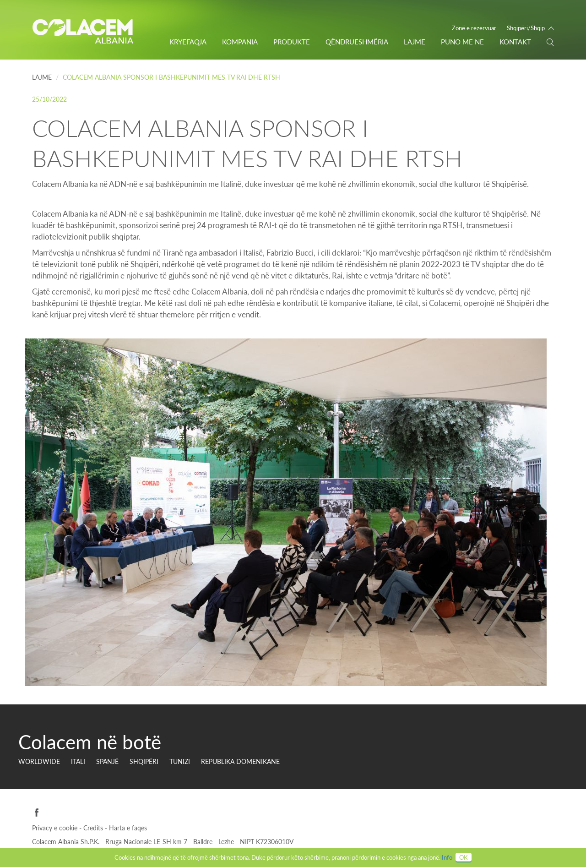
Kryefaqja (187, 42)
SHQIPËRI (144, 761)
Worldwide (39, 761)
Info (447, 857)
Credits (94, 828)
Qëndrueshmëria (357, 42)
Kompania (240, 42)
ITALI (78, 761)
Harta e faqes (128, 828)
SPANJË (107, 761)
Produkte (291, 42)
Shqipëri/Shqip (526, 28)
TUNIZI (179, 761)
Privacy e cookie (55, 828)
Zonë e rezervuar (474, 28)
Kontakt (515, 42)
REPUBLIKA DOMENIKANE (240, 761)
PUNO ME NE (462, 42)
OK (463, 857)
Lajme (414, 42)
